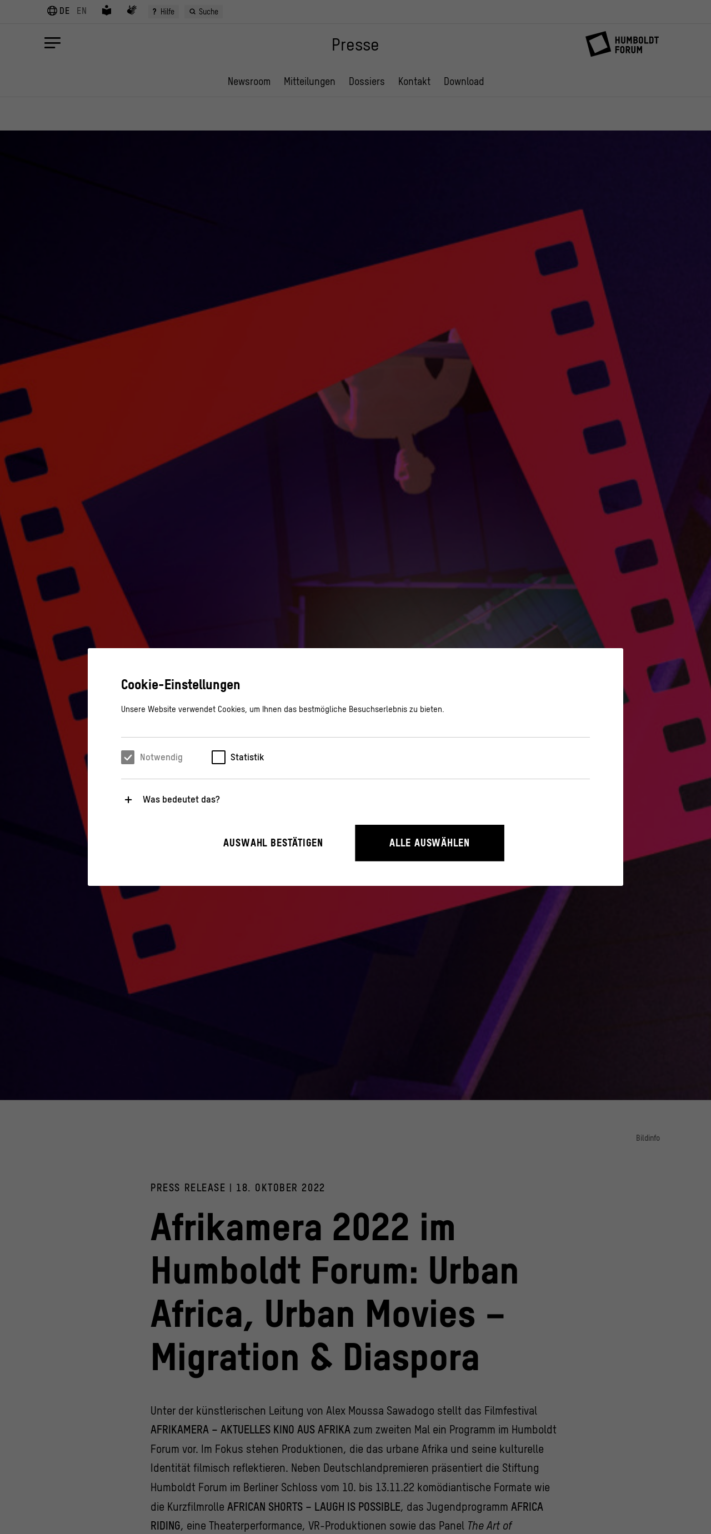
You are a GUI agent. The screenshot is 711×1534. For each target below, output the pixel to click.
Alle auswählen (429, 843)
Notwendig (161, 757)
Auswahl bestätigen (273, 843)
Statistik (247, 757)
